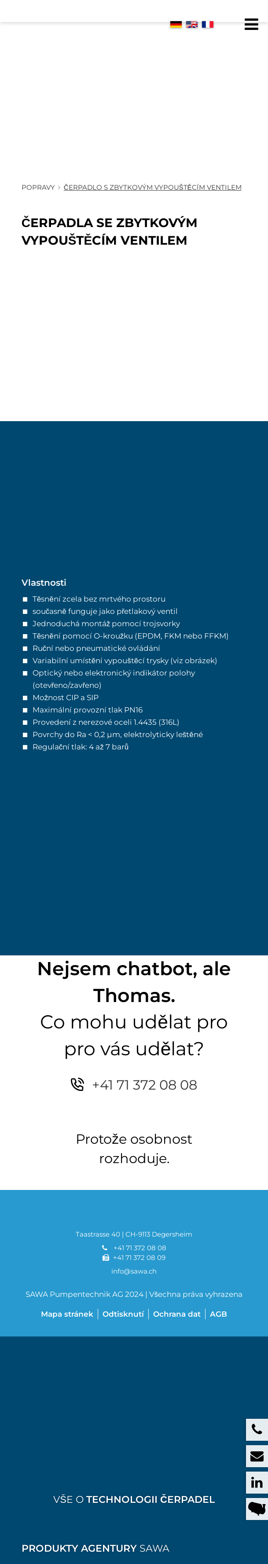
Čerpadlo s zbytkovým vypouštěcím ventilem (153, 209)
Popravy (38, 209)
